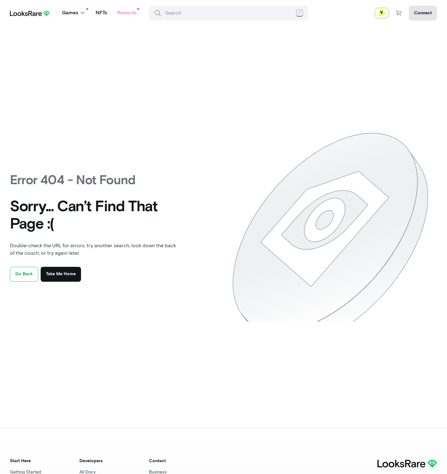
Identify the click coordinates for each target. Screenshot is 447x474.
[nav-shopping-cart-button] (398, 13)
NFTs (101, 13)
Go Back (24, 273)
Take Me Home (61, 273)
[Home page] (30, 13)
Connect (423, 13)
